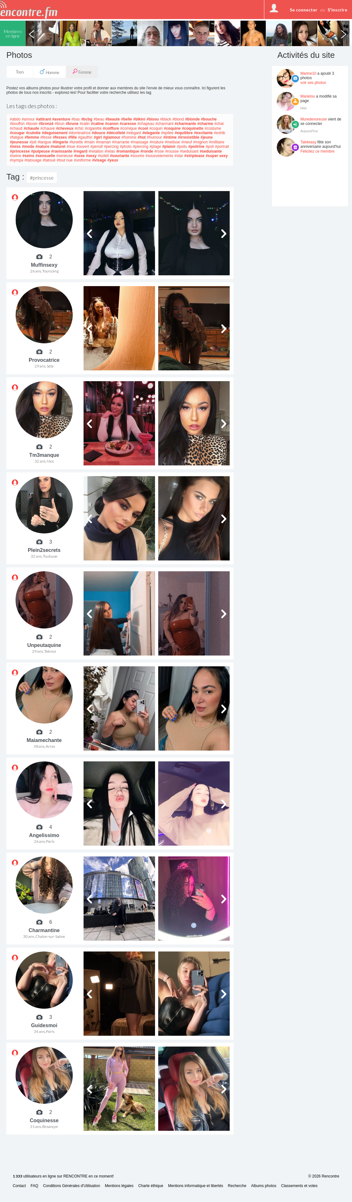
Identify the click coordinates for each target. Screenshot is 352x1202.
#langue (44, 142)
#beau (98, 119)
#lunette (76, 142)
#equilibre (184, 133)
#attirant (43, 119)
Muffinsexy (44, 265)
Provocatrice (44, 360)
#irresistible (188, 137)
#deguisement (55, 133)
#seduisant (189, 151)
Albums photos (263, 1186)
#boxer (32, 123)
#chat (219, 123)
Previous (31, 33)
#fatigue (17, 137)
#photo (126, 146)
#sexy (91, 156)
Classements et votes (299, 1186)
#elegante (151, 133)
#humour (154, 137)
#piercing (140, 146)
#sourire (137, 156)
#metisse (172, 142)
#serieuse (64, 156)
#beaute (112, 119)
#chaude (31, 128)
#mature (157, 142)
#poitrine (196, 146)
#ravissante (61, 151)
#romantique (127, 151)
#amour (28, 119)
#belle (126, 119)
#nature (42, 146)
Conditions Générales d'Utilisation (71, 1186)
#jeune (206, 137)
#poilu (182, 146)
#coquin (156, 128)
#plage (155, 146)
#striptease (194, 156)
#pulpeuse (40, 151)
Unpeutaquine (44, 645)
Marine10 (308, 73)
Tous (20, 71)
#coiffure (111, 128)
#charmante (185, 123)
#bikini (139, 119)
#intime (170, 137)
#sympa (16, 160)
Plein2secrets (44, 550)
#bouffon (17, 123)
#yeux (112, 160)
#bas (75, 119)
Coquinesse (44, 1120)
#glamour (111, 137)
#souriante (119, 156)
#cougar (17, 133)
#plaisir (169, 146)
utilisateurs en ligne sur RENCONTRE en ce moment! (63, 1176)
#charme (205, 123)
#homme (129, 137)
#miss (15, 146)
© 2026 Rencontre (323, 1176)
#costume (213, 128)
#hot (142, 137)
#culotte (33, 133)
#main (89, 142)
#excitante (203, 133)
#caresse (128, 123)
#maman (103, 142)
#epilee (167, 133)
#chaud (16, 128)
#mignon (200, 142)
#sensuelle (45, 156)
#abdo (15, 119)
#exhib (219, 133)
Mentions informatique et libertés (195, 1186)
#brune (72, 123)
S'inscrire (337, 9)
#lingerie (60, 142)
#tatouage (32, 160)
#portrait (222, 146)
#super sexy (216, 156)
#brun (59, 123)
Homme (49, 72)
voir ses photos (313, 82)
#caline (97, 123)
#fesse (45, 137)
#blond (178, 119)
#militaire (216, 142)
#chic (79, 128)
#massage (139, 142)
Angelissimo (44, 835)
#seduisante (211, 151)
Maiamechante (44, 740)
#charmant (164, 123)
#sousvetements (159, 156)
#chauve (47, 128)
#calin (85, 123)
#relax (110, 151)
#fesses (60, 137)
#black (165, 119)
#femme (32, 137)
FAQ (34, 1186)
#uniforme (82, 160)
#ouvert (82, 146)
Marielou (308, 96)
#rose (159, 151)
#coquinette (192, 128)
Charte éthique (150, 1186)
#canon (111, 123)
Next (343, 33)
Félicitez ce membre (318, 151)
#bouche (209, 119)
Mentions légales (119, 1186)
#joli (33, 142)
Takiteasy (308, 142)
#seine (15, 156)
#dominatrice (80, 133)
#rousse (172, 151)
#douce (98, 133)
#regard (80, 151)
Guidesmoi (44, 1025)
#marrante (121, 142)
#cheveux (64, 128)
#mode (28, 146)
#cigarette (93, 128)
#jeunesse (19, 142)
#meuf (186, 142)
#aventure (61, 119)
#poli (209, 146)
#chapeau (145, 123)
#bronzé (46, 123)
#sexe (79, 156)
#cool (143, 128)
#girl (98, 137)
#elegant (133, 133)
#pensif (97, 146)
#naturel (58, 146)
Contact (19, 1186)
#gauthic (85, 137)
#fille (72, 137)
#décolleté (115, 133)
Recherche (237, 1186)
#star (178, 156)
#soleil (103, 156)
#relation (96, 151)
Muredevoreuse (314, 119)
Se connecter (303, 9)
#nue (71, 146)
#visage (99, 160)
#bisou (152, 119)
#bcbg (86, 119)
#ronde (146, 151)
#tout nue (64, 160)
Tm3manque (44, 455)
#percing (111, 146)
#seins (28, 156)
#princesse (20, 151)
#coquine (172, 128)
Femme (81, 72)
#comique (128, 128)
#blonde (192, 119)
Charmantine (44, 930)
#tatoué (49, 160)
